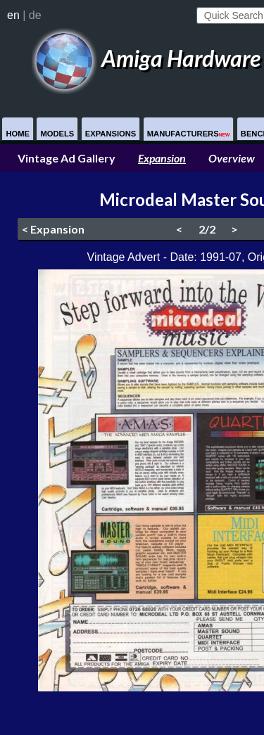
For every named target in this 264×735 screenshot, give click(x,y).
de (35, 15)
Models (57, 133)
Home (18, 133)
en (13, 15)
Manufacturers (188, 133)
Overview (231, 158)
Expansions (111, 133)
